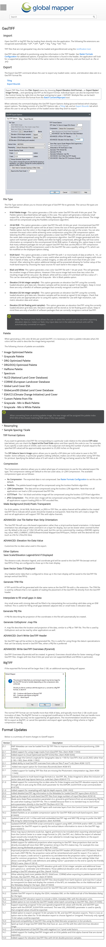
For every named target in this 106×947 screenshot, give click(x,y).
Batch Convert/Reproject (55, 97)
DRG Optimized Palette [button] (16, 360)
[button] (94, 17)
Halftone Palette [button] (12, 369)
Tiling (9, 80)
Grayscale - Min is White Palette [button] (21, 407)
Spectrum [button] (8, 373)
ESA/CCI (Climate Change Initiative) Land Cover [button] (29, 394)
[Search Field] (53, 17)
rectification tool (83, 49)
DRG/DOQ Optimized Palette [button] (19, 365)
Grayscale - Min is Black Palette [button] (20, 403)
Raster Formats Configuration (74, 479)
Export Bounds (13, 84)
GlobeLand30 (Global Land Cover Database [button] (28, 390)
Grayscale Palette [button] (13, 356)
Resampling (10, 425)
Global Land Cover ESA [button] (16, 386)
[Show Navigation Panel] (3, 7)
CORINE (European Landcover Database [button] (26, 382)
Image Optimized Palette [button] (17, 352)
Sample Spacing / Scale (17, 430)
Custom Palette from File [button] (17, 398)
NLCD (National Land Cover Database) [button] (25, 377)
